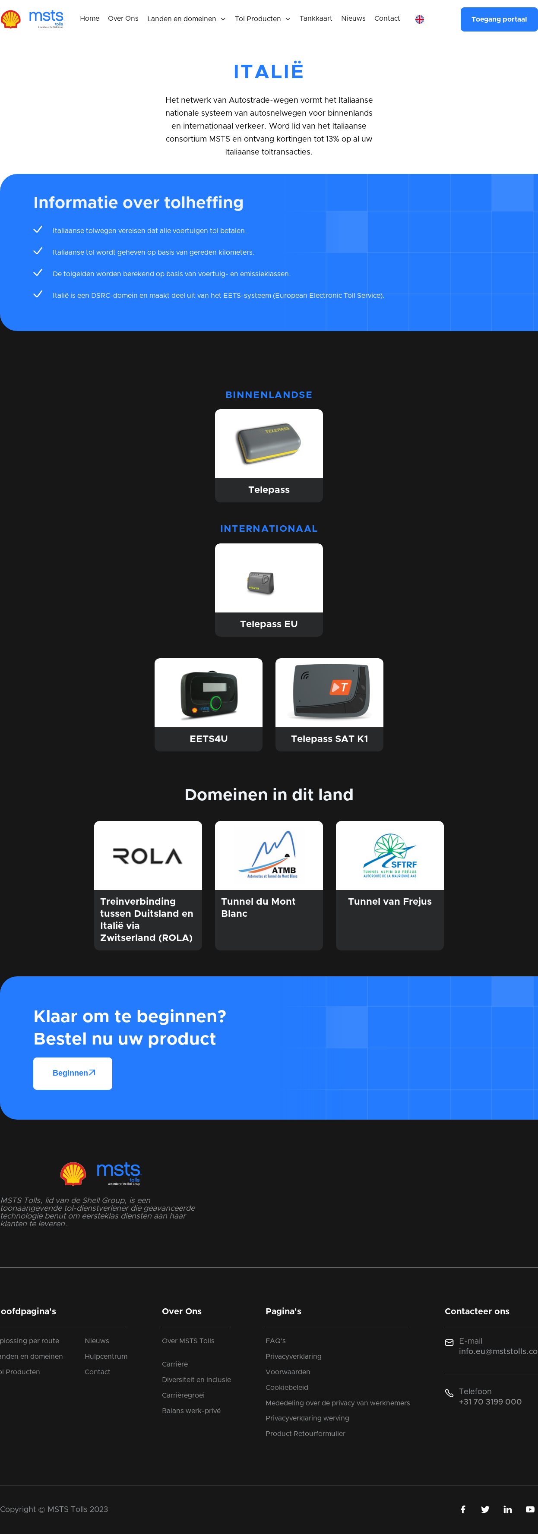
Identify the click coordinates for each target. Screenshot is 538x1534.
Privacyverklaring (294, 1356)
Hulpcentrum (106, 1356)
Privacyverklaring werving (307, 1418)
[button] (186, 19)
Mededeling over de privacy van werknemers (338, 1403)
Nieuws (353, 18)
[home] (32, 19)
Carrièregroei (183, 1395)
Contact (387, 18)
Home (89, 18)
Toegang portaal (499, 19)
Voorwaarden (288, 1372)
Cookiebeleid (287, 1387)
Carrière (175, 1364)
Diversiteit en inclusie (196, 1379)
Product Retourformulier (305, 1433)
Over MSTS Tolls (188, 1341)
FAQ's (276, 1341)
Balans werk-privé (191, 1411)
